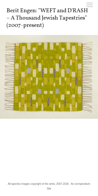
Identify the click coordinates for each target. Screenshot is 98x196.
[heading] (49, 26)
